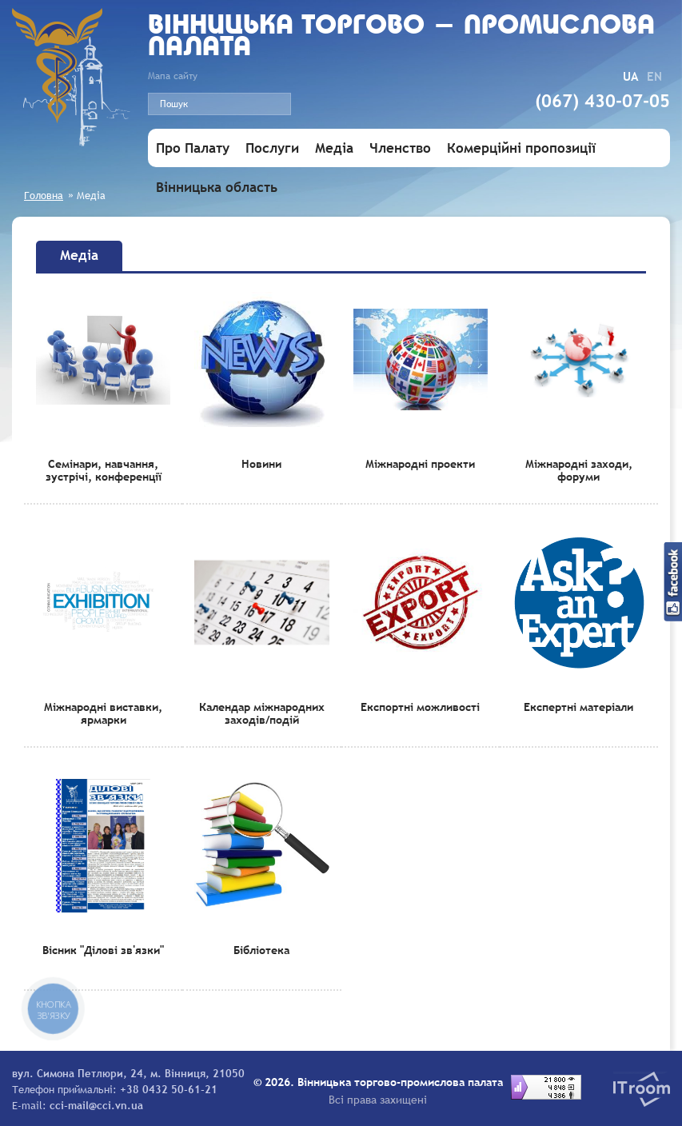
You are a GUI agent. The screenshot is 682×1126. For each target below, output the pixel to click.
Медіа (334, 148)
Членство (400, 148)
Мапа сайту (172, 76)
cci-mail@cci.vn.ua (96, 1105)
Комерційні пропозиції (521, 148)
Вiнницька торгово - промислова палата (401, 37)
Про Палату (192, 148)
